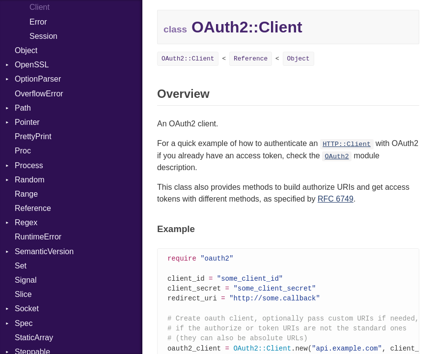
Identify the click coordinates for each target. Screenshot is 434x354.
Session (43, 36)
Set (21, 266)
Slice (23, 294)
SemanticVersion (44, 251)
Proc (23, 151)
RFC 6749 (335, 199)
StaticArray (34, 337)
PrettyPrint (33, 136)
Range (26, 194)
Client (39, 7)
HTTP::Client (347, 144)
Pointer (27, 122)
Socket (27, 308)
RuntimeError (38, 237)
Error (38, 22)
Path (23, 108)
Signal (25, 280)
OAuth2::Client (188, 58)
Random (29, 180)
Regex (26, 222)
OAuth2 (337, 156)
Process (29, 165)
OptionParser (38, 79)
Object (26, 50)
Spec (23, 323)
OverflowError (39, 93)
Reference (33, 208)
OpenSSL (32, 64)
